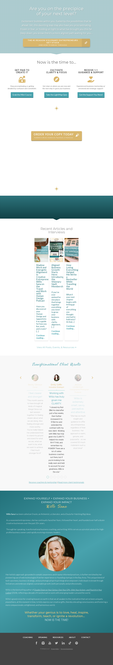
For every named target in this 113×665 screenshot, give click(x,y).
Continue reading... (40, 336)
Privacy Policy (55, 649)
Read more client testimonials (71, 482)
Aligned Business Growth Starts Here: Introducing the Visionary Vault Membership (58, 276)
